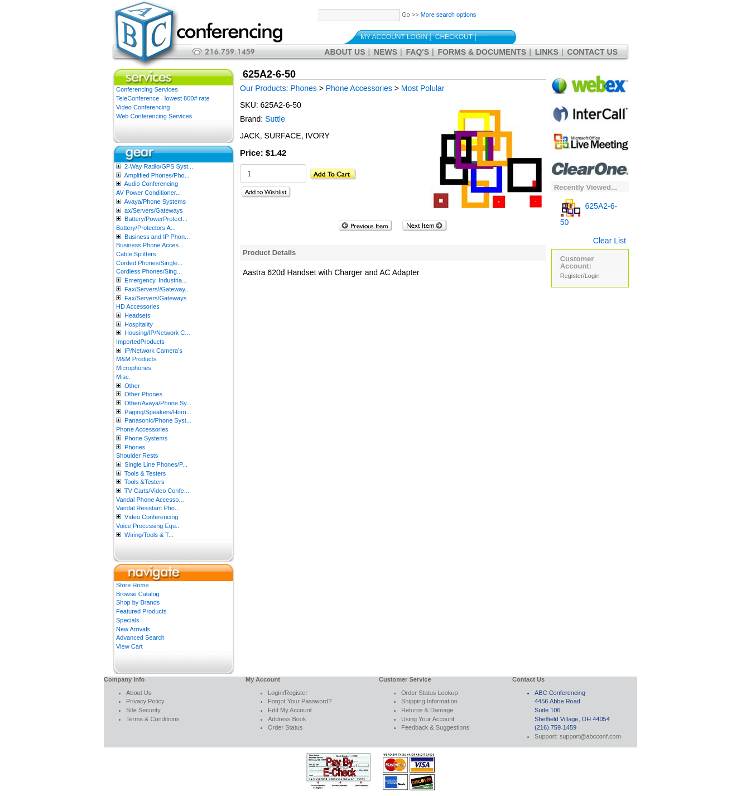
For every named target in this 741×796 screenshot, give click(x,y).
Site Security (143, 710)
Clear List (609, 240)
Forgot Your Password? (299, 701)
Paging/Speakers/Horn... (157, 412)
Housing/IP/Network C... (157, 332)
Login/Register (287, 692)
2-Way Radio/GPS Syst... (158, 166)
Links (547, 51)
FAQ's (417, 51)
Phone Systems (145, 438)
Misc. (123, 376)
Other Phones (143, 394)
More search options (449, 14)
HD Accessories (138, 306)
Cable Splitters (136, 254)
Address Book (287, 719)
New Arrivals (133, 629)
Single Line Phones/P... (155, 464)
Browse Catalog (138, 594)
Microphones (133, 368)
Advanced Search (140, 637)
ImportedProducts (140, 341)
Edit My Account (290, 710)
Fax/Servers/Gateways (155, 298)
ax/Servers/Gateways (153, 210)
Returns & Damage (427, 710)
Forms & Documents (482, 51)
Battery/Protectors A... (146, 227)
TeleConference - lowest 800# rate (163, 98)
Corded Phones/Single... (149, 263)
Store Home (132, 585)
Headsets (137, 315)
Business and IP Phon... (157, 236)
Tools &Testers (144, 481)
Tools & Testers (145, 473)
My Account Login (393, 37)
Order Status (285, 727)
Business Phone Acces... (150, 245)
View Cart (129, 646)
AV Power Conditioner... (148, 192)
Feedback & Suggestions (435, 727)
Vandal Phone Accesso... (150, 499)
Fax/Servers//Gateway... (157, 289)
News (385, 51)
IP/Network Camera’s (153, 350)
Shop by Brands (138, 602)
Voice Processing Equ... (148, 525)
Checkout (454, 37)
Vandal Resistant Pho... (148, 508)
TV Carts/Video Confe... (156, 490)
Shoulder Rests (137, 455)
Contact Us (592, 51)
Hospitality (138, 324)
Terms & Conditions (152, 719)
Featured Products (141, 611)
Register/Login (580, 275)
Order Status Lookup (429, 692)
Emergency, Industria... (155, 280)
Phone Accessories (142, 429)
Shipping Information (429, 701)
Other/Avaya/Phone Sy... (157, 403)
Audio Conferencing (151, 183)
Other (132, 385)
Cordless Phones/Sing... (149, 271)
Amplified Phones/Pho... (156, 175)
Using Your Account (427, 719)
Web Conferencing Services (154, 116)
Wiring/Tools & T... (149, 534)
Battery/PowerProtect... (155, 218)
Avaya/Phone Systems (154, 201)
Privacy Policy (145, 701)
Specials (127, 620)
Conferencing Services (147, 89)
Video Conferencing (143, 107)
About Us (344, 51)
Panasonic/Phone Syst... (157, 420)
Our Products (263, 88)
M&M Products (136, 359)
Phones (134, 447)
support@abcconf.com (590, 736)
